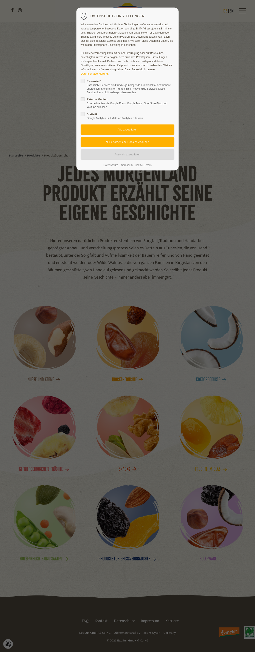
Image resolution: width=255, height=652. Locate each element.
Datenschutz (110, 165)
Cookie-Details (143, 165)
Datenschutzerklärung (94, 73)
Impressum (126, 165)
